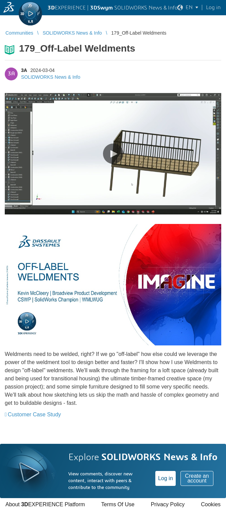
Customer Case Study (34, 414)
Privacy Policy (168, 504)
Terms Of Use (118, 504)
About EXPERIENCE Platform (45, 504)
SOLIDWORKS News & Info (50, 77)
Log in (165, 478)
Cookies (211, 504)
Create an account (197, 478)
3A (24, 70)
